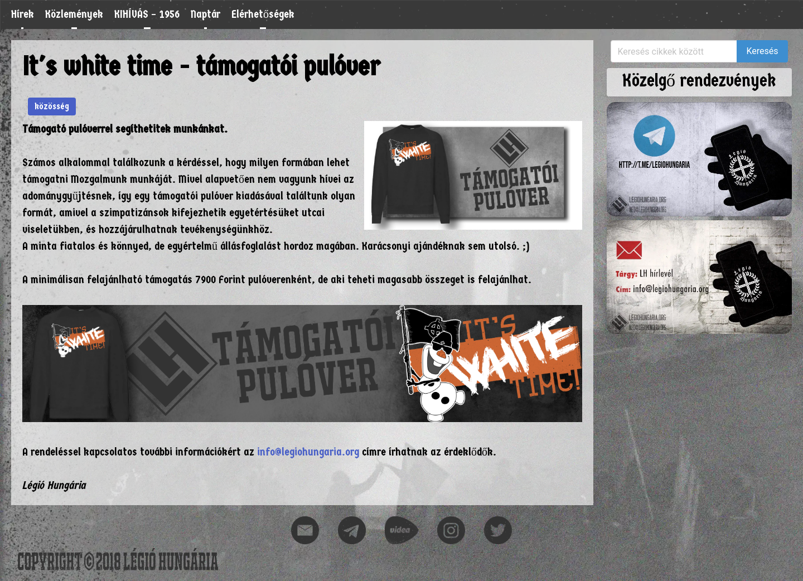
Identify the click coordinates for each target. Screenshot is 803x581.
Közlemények (74, 14)
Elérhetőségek (262, 14)
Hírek (22, 14)
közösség (52, 106)
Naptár (205, 14)
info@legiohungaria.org (308, 452)
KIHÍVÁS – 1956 (147, 14)
